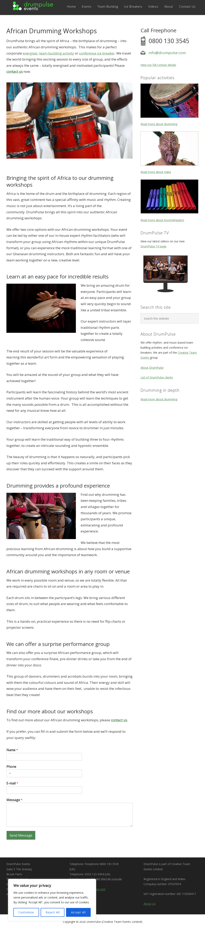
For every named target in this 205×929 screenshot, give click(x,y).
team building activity (56, 53)
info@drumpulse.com (167, 52)
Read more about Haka (156, 172)
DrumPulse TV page (153, 246)
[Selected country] (9, 773)
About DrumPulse (152, 367)
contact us (14, 71)
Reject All (53, 912)
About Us (150, 904)
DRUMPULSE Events (33, 6)
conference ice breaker (97, 53)
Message (14, 800)
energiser (30, 53)
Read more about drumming (159, 124)
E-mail (12, 783)
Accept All (78, 912)
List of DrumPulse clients (157, 377)
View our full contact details (158, 65)
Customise (26, 912)
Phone (11, 767)
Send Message (21, 835)
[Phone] (44, 773)
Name (12, 750)
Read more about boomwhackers (162, 220)
